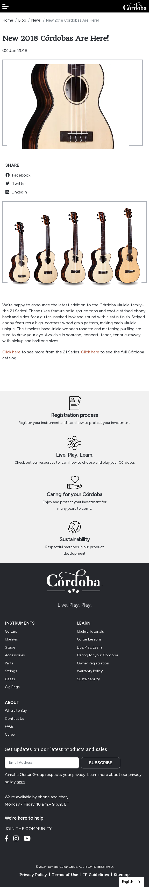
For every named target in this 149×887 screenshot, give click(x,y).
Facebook (17, 175)
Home (7, 20)
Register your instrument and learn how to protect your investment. (75, 422)
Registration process (74, 415)
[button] (5, 6)
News (36, 20)
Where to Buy (16, 710)
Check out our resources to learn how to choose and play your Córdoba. (75, 462)
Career (10, 734)
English (127, 882)
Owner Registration (93, 663)
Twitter (15, 183)
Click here (11, 351)
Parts (9, 663)
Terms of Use (65, 874)
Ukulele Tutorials (90, 631)
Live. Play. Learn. (74, 455)
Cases (10, 679)
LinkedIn (16, 192)
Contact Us (14, 718)
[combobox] (131, 882)
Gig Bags (12, 687)
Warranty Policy (90, 671)
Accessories (15, 655)
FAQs (9, 726)
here (21, 781)
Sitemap (122, 874)
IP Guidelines (96, 874)
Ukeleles (11, 639)
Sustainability (74, 539)
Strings (11, 671)
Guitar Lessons (89, 639)
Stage (10, 647)
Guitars (11, 631)
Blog (22, 20)
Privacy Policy (33, 874)
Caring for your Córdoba (74, 494)
